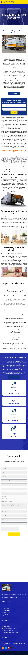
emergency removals (16, 253)
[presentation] (10, 529)
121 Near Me (20, 652)
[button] (24, 7)
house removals (5, 177)
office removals (14, 217)
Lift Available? (4, 496)
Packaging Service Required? (7, 501)
